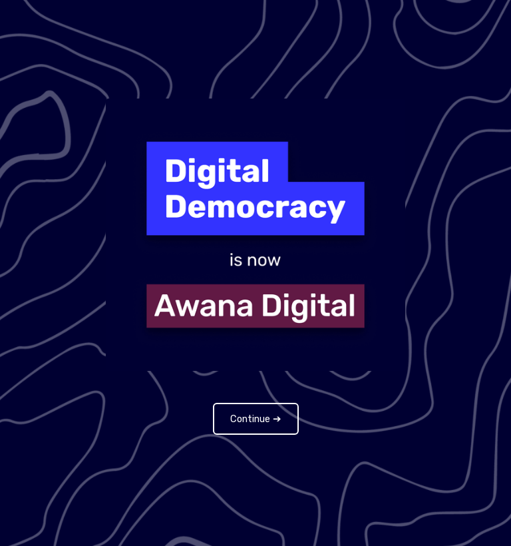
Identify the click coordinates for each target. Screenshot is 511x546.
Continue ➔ (255, 419)
